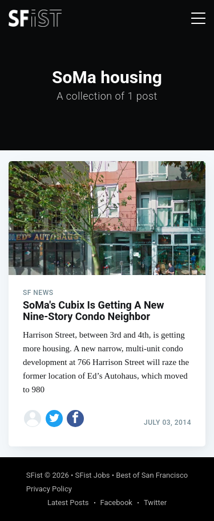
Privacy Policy (49, 489)
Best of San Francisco (152, 475)
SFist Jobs (92, 475)
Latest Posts (68, 502)
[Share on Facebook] (75, 418)
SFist (34, 475)
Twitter (155, 502)
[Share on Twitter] (54, 418)
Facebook (116, 502)
